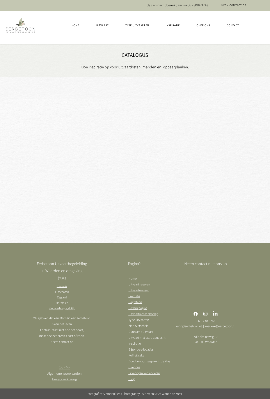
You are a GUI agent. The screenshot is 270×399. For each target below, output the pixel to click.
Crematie (134, 296)
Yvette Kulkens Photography (121, 394)
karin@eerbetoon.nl (189, 326)
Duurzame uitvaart (140, 332)
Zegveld (62, 297)
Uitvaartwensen (138, 290)
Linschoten (62, 292)
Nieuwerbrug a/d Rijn (62, 308)
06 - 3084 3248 (198, 5)
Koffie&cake (136, 355)
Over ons (134, 367)
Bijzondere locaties (140, 349)
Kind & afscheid (138, 326)
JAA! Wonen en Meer (168, 394)
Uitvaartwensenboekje (143, 314)
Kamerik (62, 286)
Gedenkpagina (137, 308)
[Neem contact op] (233, 5)
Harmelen (62, 303)
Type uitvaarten (138, 320)
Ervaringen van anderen (144, 373)
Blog (131, 379)
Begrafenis (135, 302)
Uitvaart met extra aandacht (146, 337)
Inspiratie (134, 343)
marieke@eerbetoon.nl (220, 326)
